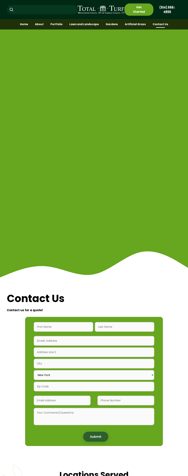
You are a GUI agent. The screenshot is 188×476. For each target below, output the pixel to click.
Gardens (112, 24)
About (39, 24)
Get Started (139, 9)
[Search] (11, 10)
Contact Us (160, 24)
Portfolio (56, 24)
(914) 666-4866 (167, 9)
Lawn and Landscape (84, 24)
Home (24, 24)
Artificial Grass (135, 24)
